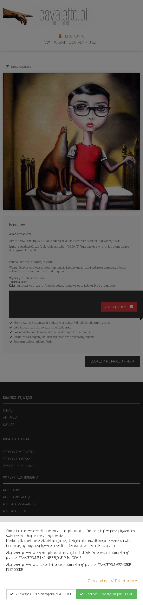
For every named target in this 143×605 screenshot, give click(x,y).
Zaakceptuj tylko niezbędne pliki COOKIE (41, 594)
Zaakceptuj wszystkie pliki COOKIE (106, 594)
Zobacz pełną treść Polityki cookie (112, 580)
